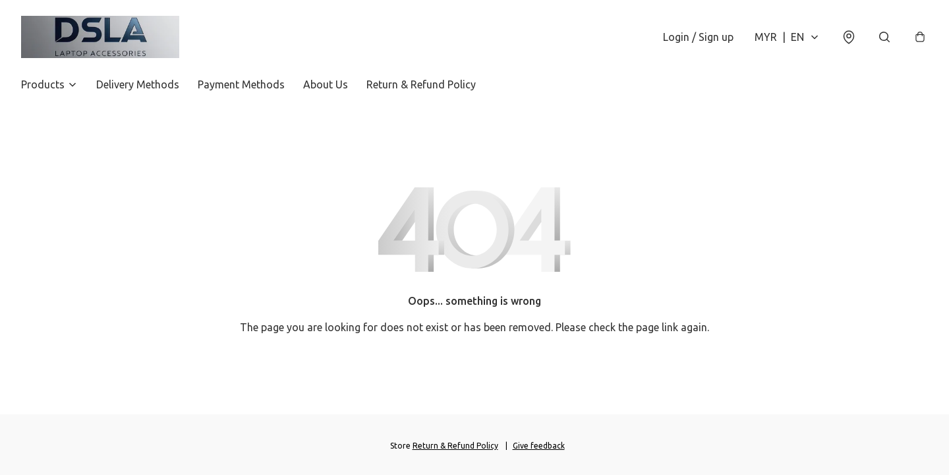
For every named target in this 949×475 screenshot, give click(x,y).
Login (698, 37)
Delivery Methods (137, 84)
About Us (325, 84)
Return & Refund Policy (421, 84)
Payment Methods (241, 84)
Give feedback (539, 445)
